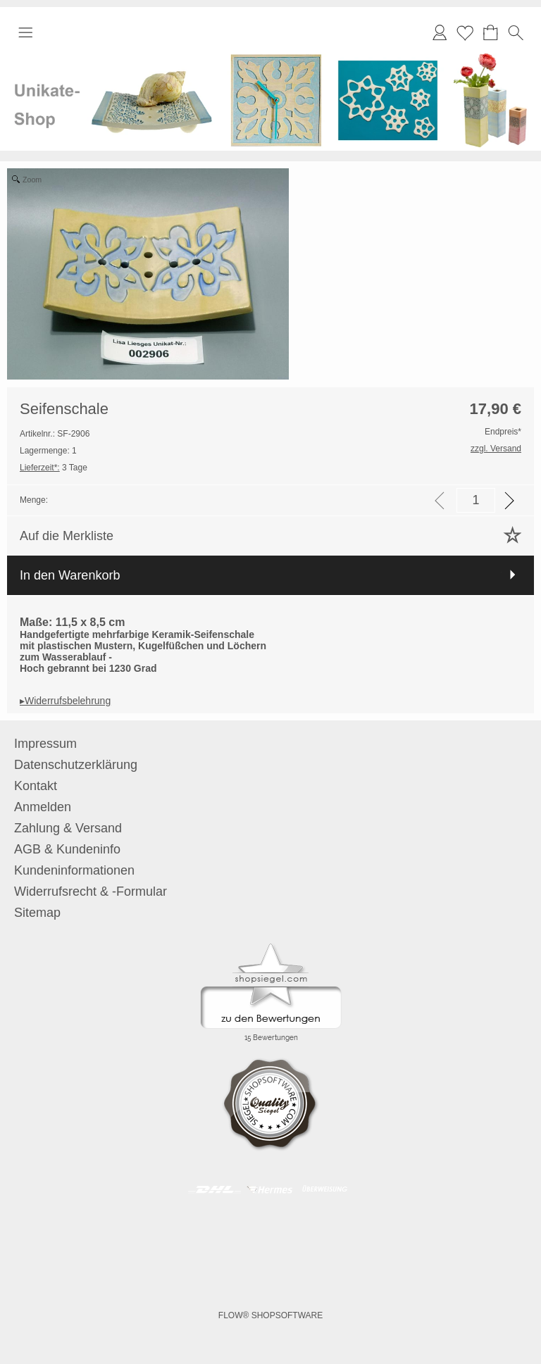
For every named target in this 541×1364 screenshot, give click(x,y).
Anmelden (42, 807)
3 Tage (53, 468)
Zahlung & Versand (68, 828)
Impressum (45, 744)
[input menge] (475, 500)
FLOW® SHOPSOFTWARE (270, 1315)
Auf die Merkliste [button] (66, 536)
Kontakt (35, 786)
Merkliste (465, 32)
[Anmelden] (439, 32)
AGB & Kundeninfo (67, 849)
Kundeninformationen (74, 870)
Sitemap (37, 913)
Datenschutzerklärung (75, 765)
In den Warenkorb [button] (70, 575)
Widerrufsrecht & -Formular (90, 891)
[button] (25, 32)
